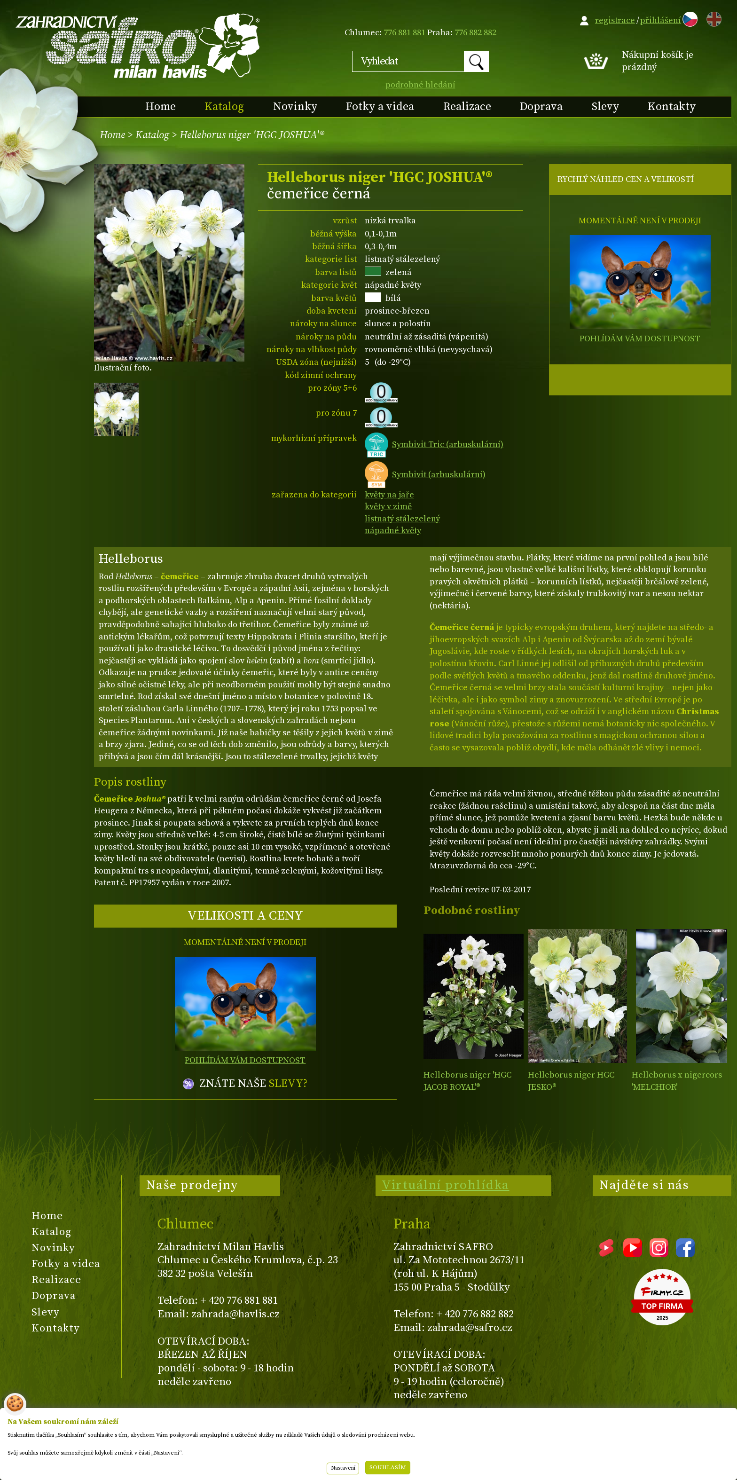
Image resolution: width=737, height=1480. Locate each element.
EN (712, 17)
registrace (615, 20)
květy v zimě (388, 506)
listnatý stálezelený (402, 518)
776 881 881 (404, 32)
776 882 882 (475, 32)
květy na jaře (389, 494)
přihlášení (660, 20)
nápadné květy (393, 530)
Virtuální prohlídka (446, 1185)
